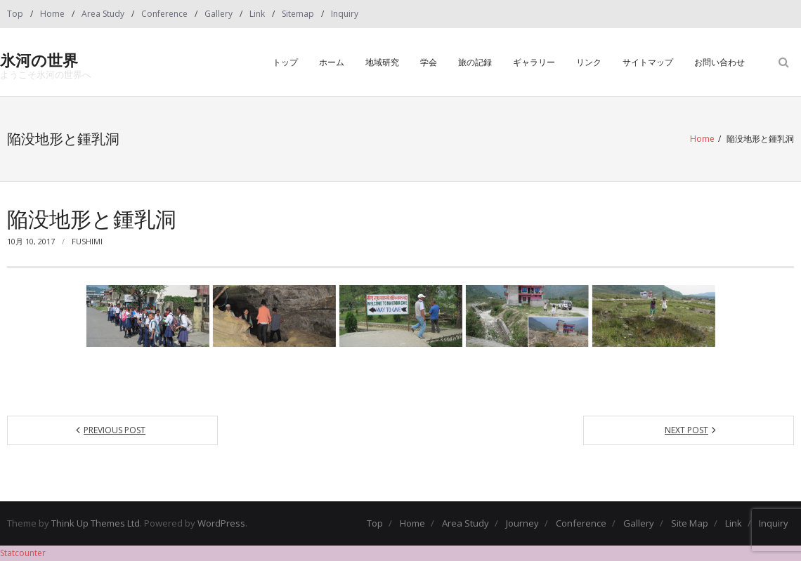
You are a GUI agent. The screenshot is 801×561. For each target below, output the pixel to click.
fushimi (87, 241)
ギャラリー (534, 62)
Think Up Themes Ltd (95, 523)
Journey (522, 523)
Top (15, 14)
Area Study (103, 14)
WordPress (221, 523)
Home (52, 14)
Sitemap (298, 14)
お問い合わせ (719, 62)
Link (257, 14)
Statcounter (23, 553)
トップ (285, 62)
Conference (164, 14)
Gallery (218, 14)
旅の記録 (475, 62)
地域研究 (382, 62)
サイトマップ (648, 62)
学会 (428, 62)
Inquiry (344, 14)
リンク (588, 62)
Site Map (689, 523)
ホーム (331, 62)
